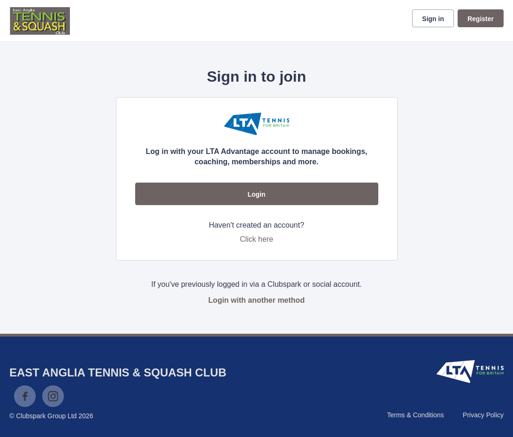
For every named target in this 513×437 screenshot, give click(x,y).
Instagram (53, 396)
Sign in (433, 19)
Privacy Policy (483, 415)
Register (480, 19)
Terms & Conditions (415, 415)
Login (256, 194)
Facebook (25, 396)
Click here (256, 239)
